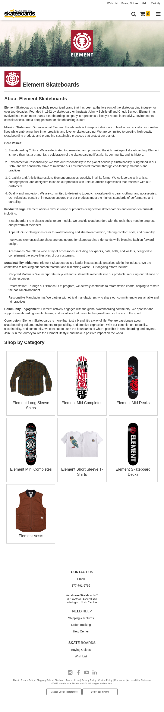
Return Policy (28, 680)
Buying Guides (130, 3)
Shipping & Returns (81, 618)
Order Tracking (81, 624)
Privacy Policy (89, 680)
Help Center (81, 631)
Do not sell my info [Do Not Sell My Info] (100, 692)
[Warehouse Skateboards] (22, 14)
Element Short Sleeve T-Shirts (82, 469)
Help (144, 3)
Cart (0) (155, 3)
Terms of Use (73, 680)
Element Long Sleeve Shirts (31, 403)
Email (81, 579)
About (16, 680)
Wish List (112, 3)
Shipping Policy (45, 680)
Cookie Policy (105, 680)
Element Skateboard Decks (133, 469)
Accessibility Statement (139, 680)
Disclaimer (119, 680)
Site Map (59, 680)
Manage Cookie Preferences (64, 692)
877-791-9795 (81, 585)
